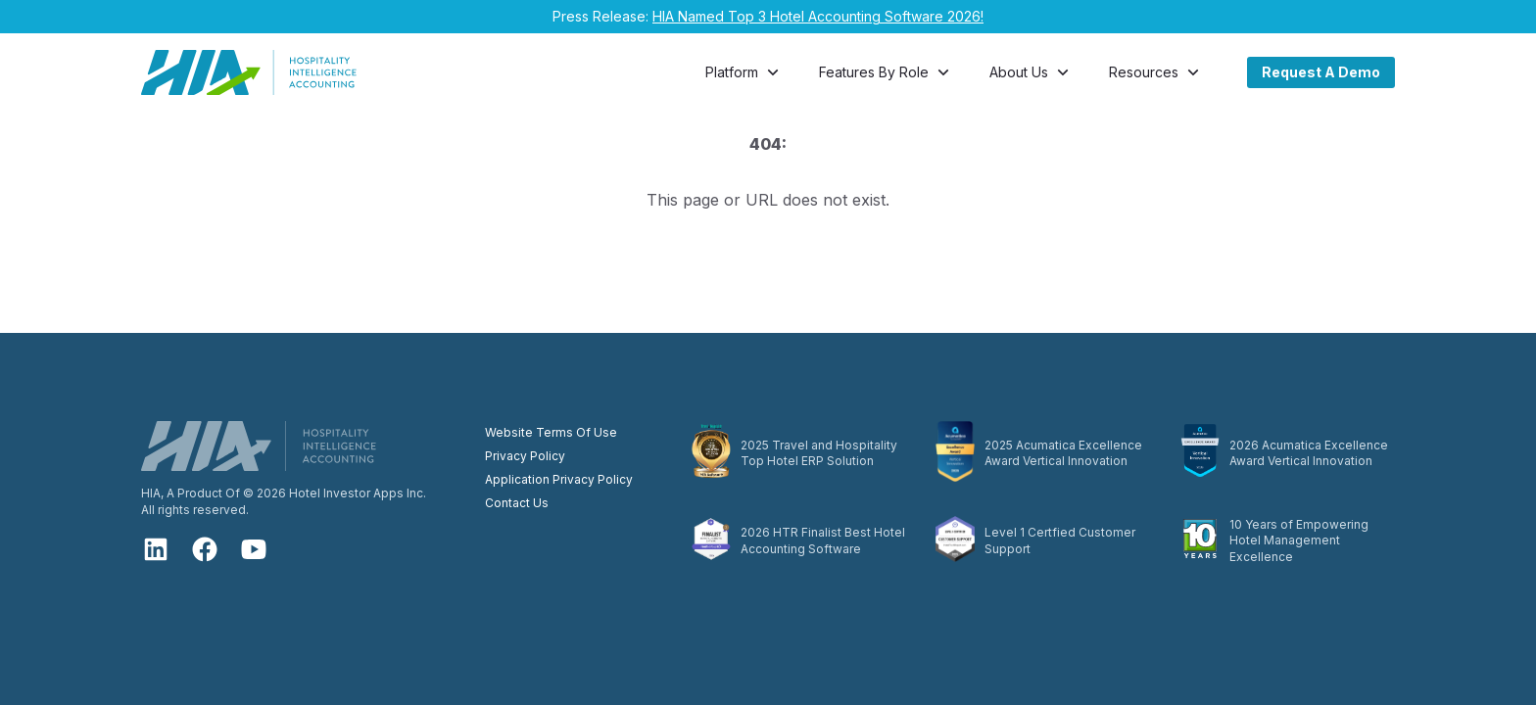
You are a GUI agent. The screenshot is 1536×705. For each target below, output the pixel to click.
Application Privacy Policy (559, 479)
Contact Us (517, 502)
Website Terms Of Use (551, 432)
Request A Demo (1321, 72)
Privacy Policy (525, 455)
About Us (1031, 72)
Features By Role (886, 72)
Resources (1156, 72)
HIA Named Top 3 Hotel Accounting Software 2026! (818, 16)
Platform (744, 72)
